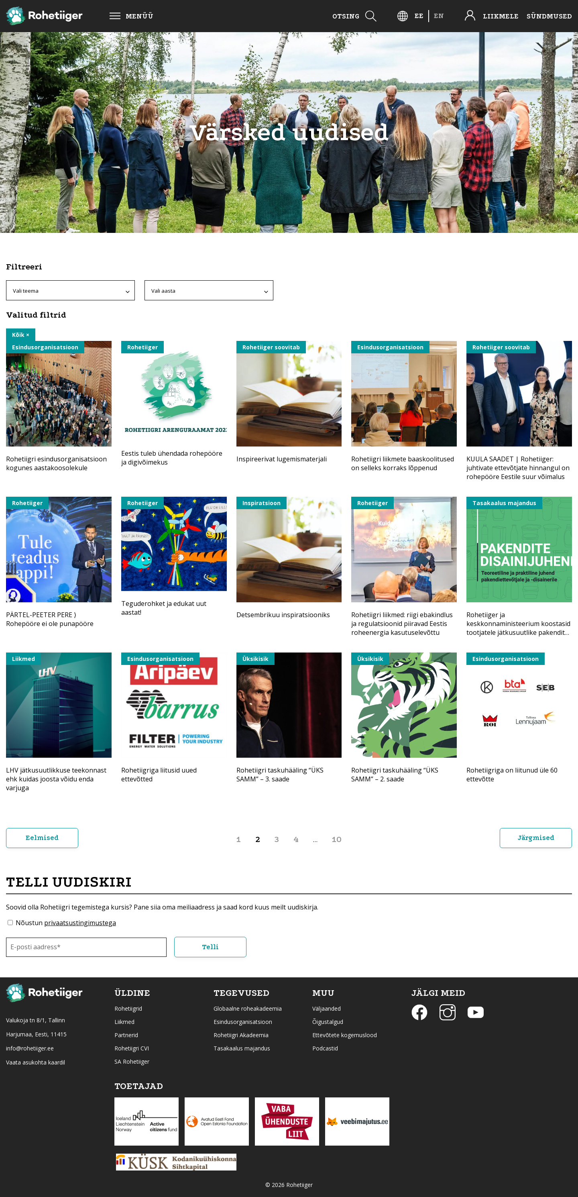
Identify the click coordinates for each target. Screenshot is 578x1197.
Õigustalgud (327, 1022)
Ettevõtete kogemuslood (344, 1035)
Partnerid (126, 1035)
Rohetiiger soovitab (271, 347)
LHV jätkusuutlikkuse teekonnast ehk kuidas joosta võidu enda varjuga (56, 779)
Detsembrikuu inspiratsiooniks (283, 614)
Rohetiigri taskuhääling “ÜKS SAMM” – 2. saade (394, 774)
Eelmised (42, 838)
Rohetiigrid (128, 1008)
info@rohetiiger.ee (30, 1048)
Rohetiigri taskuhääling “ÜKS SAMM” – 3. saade (280, 774)
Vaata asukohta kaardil (35, 1062)
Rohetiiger (142, 347)
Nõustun (66, 922)
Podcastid (325, 1048)
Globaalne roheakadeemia (248, 1008)
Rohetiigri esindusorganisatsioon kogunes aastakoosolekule (56, 463)
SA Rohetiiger (131, 1061)
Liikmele (501, 16)
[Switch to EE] (419, 16)
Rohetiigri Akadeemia (241, 1035)
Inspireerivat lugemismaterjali (281, 459)
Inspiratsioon (261, 503)
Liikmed (23, 659)
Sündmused (549, 16)
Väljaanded (326, 1008)
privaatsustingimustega (80, 922)
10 (337, 839)
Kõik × (20, 335)
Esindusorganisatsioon (45, 347)
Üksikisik (255, 659)
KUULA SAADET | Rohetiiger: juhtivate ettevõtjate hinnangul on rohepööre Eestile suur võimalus (518, 468)
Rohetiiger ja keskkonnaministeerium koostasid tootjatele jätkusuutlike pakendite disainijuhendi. (518, 628)
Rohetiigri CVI (131, 1048)
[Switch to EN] (439, 16)
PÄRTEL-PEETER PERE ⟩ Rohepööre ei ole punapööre (50, 619)
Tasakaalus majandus (504, 503)
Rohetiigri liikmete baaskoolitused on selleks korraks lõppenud (402, 463)
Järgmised (536, 838)
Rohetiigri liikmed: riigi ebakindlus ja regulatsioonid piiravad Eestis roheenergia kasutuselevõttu (402, 623)
